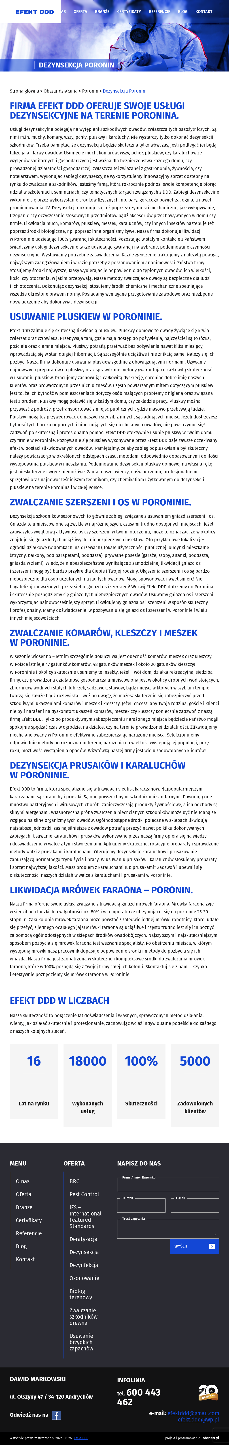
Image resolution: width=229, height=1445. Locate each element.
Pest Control (84, 1194)
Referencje (159, 12)
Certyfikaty (129, 12)
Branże (102, 12)
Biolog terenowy (81, 1294)
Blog (183, 12)
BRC (74, 1181)
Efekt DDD (81, 1438)
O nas (23, 1181)
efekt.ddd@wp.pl (198, 1420)
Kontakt (203, 12)
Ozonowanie (84, 1278)
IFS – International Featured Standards (86, 1216)
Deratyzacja (84, 1239)
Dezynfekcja (84, 1265)
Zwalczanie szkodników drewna (84, 1316)
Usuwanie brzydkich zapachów (81, 1342)
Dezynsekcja (84, 1252)
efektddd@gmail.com (193, 1413)
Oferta (80, 12)
